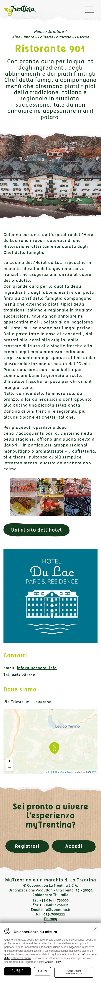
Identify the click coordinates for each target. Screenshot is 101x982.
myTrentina (23, 10)
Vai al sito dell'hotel (36, 530)
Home (39, 31)
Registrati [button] (27, 846)
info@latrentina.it (55, 910)
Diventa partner (50, 951)
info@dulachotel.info (37, 668)
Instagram (50, 967)
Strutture (56, 31)
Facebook (36, 967)
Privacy (50, 919)
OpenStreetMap (63, 772)
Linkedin (64, 967)
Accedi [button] (73, 846)
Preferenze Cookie (50, 928)
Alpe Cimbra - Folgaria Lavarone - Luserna (50, 37)
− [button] (9, 768)
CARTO (92, 772)
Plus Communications (56, 934)
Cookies (50, 923)
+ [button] (9, 761)
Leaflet (47, 772)
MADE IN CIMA (56, 937)
